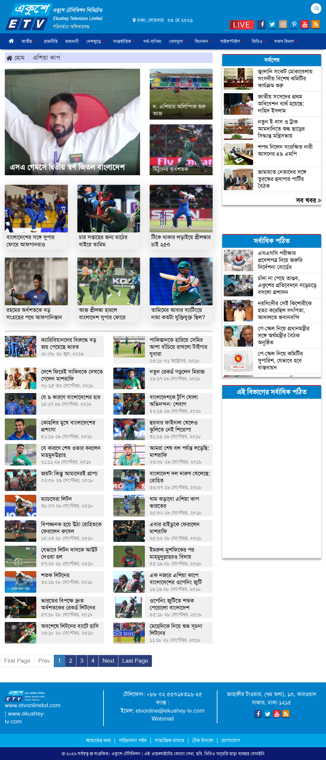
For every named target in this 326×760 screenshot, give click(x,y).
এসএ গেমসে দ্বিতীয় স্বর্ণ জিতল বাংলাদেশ (67, 167)
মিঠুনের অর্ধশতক (170, 169)
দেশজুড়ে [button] (95, 41)
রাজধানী (72, 41)
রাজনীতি (51, 41)
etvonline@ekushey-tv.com (170, 711)
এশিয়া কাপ (46, 57)
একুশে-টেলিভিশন (125, 754)
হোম (15, 57)
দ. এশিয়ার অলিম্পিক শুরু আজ (179, 110)
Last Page (135, 661)
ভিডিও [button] (259, 41)
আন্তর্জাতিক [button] (124, 41)
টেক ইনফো (203, 740)
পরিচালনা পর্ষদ (133, 740)
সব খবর (308, 200)
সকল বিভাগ (286, 41)
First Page (17, 661)
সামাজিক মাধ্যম (169, 740)
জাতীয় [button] (29, 41)
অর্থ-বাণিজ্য (152, 41)
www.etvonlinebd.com (32, 705)
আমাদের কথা (99, 740)
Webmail (163, 718)
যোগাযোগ (230, 740)
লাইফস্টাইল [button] (232, 41)
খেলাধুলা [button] (178, 41)
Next (108, 661)
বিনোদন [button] (204, 41)
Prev (44, 661)
